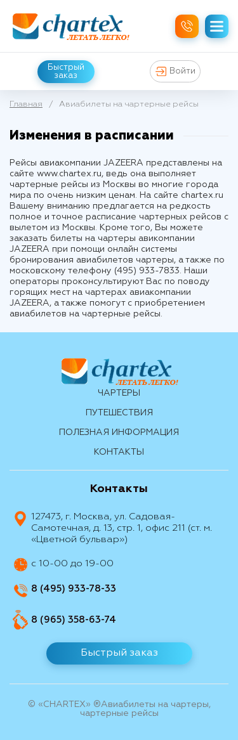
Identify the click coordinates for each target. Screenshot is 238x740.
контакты (119, 452)
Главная (26, 104)
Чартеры (119, 393)
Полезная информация (119, 432)
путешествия (119, 412)
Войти (175, 71)
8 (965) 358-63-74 (73, 620)
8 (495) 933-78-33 (73, 589)
